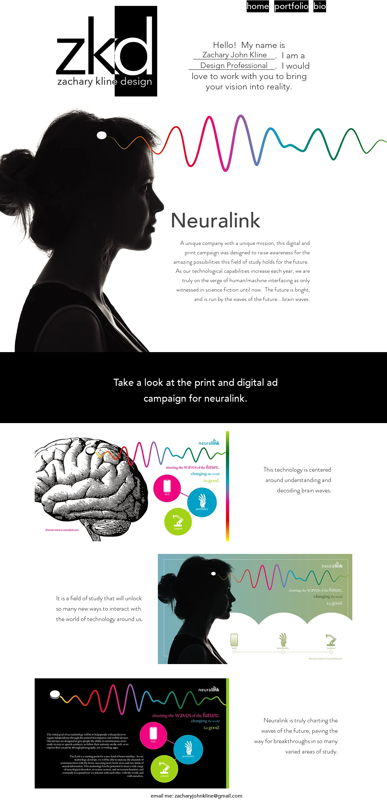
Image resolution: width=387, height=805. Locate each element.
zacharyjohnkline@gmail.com (208, 795)
